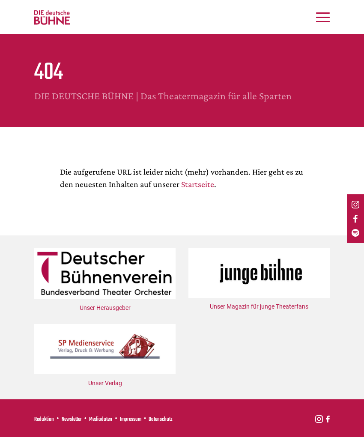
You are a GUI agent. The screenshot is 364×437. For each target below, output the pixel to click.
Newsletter (72, 419)
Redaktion (44, 419)
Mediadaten (100, 419)
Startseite (197, 184)
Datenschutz (161, 419)
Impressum (130, 419)
